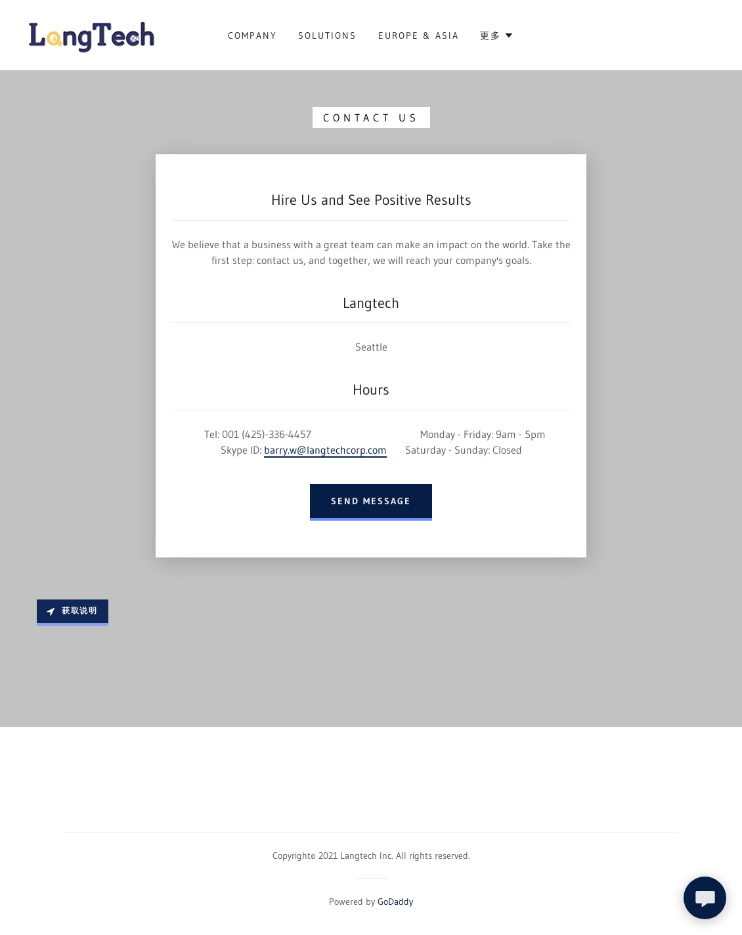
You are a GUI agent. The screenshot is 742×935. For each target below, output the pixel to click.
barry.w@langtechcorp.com (325, 449)
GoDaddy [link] (395, 901)
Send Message (371, 501)
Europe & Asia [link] (418, 35)
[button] (497, 35)
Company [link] (252, 35)
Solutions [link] (327, 35)
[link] (91, 34)
